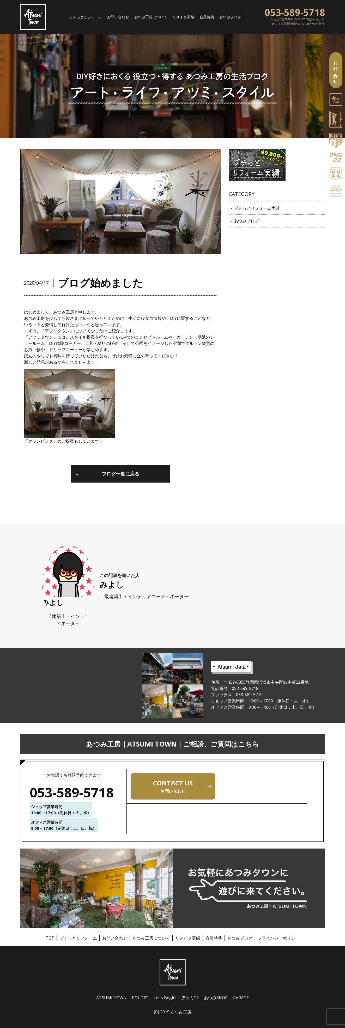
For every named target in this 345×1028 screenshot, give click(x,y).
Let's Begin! (165, 998)
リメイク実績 (185, 17)
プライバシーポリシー (278, 938)
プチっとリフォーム (76, 17)
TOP (50, 938)
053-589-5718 (295, 11)
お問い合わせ (112, 17)
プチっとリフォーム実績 (257, 208)
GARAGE (241, 998)
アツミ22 (190, 998)
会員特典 (211, 17)
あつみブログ (237, 17)
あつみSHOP (216, 998)
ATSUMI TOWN (111, 998)
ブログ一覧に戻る (107, 474)
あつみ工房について (149, 17)
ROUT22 (140, 998)
